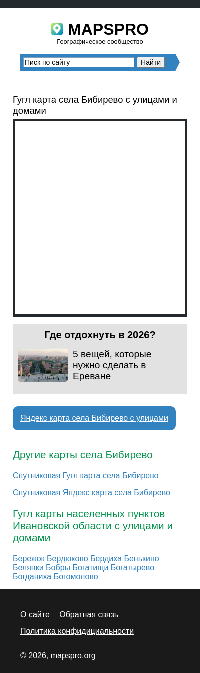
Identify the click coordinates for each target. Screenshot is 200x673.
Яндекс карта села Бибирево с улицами (94, 418)
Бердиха (106, 558)
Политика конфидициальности (77, 631)
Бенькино (141, 558)
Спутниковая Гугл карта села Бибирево (85, 475)
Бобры (58, 567)
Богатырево (132, 567)
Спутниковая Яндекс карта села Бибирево (91, 492)
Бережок (29, 558)
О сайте (35, 614)
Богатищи (91, 567)
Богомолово (76, 576)
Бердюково (67, 558)
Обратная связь (88, 614)
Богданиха (32, 576)
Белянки (28, 567)
